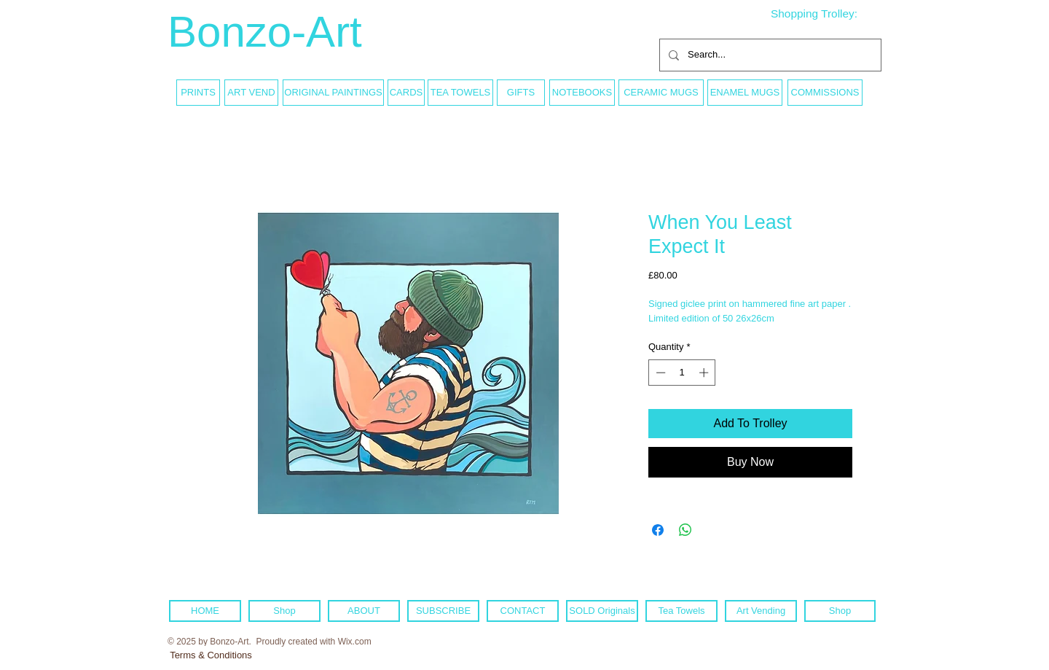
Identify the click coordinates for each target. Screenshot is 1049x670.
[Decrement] (659, 372)
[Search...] (769, 55)
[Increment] (705, 372)
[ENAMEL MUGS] (744, 92)
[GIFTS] (521, 92)
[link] (825, 13)
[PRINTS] (198, 92)
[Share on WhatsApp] (685, 530)
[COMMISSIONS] (825, 92)
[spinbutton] (682, 372)
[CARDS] (406, 92)
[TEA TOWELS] (460, 92)
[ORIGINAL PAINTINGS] (333, 92)
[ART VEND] (251, 92)
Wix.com (355, 641)
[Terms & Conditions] (211, 655)
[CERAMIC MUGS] (661, 92)
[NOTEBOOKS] (582, 92)
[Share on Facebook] (658, 530)
